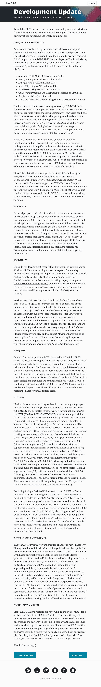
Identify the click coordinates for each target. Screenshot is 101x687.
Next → (78, 655)
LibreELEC (10, 3)
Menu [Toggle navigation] (92, 3)
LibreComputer (37, 457)
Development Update (47, 11)
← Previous (25, 655)
